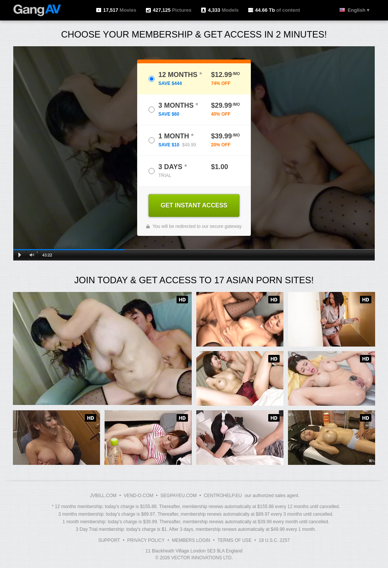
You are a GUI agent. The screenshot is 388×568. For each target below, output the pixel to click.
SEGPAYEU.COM (178, 495)
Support (109, 540)
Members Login (191, 540)
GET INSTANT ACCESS (194, 205)
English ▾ (358, 10)
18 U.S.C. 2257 (274, 540)
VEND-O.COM (138, 495)
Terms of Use (234, 540)
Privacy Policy (146, 540)
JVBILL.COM (103, 495)
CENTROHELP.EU (223, 495)
